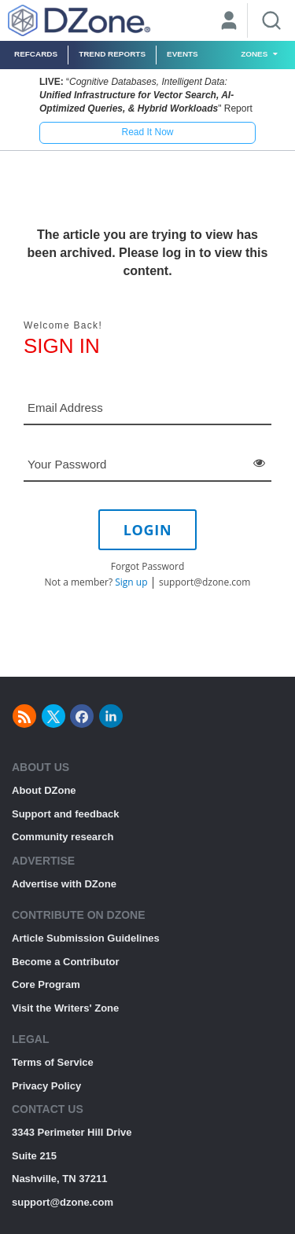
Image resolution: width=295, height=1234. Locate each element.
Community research (62, 837)
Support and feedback (66, 814)
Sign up (131, 582)
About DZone (44, 790)
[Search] (271, 20)
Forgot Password (148, 566)
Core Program (46, 984)
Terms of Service (53, 1062)
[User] (229, 22)
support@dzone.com (204, 582)
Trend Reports (112, 54)
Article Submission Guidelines (86, 938)
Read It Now (147, 132)
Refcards (35, 54)
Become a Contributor (66, 962)
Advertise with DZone (64, 884)
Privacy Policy (46, 1086)
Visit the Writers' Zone (65, 1008)
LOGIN (148, 529)
